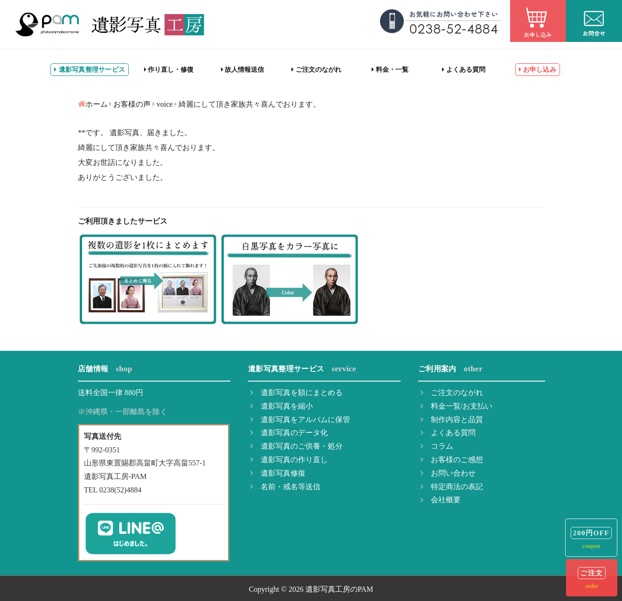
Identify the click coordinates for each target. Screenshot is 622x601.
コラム (437, 446)
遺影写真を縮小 (281, 406)
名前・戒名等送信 (285, 487)
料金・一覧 (390, 69)
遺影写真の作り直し (289, 460)
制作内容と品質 (452, 419)
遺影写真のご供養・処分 (296, 446)
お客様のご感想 (452, 460)
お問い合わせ (448, 473)
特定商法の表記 (452, 487)
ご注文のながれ (316, 69)
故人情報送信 (242, 69)
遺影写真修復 (277, 473)
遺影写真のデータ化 (289, 433)
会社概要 (441, 500)
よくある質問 (463, 69)
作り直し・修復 (169, 69)
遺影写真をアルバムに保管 (300, 419)
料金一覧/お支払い (456, 406)
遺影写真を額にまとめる (296, 392)
